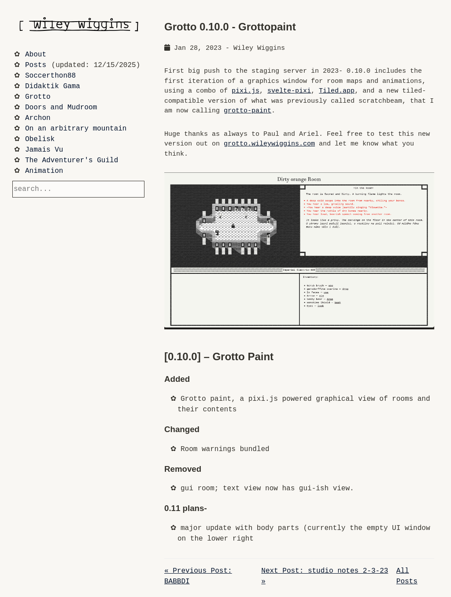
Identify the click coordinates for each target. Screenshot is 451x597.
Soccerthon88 (50, 76)
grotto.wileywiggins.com (269, 144)
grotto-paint (247, 111)
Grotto (38, 97)
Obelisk (40, 139)
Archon (38, 118)
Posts (35, 65)
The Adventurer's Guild (71, 160)
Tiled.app (337, 91)
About (35, 55)
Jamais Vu (44, 150)
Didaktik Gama (52, 86)
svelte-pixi (289, 91)
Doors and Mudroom (61, 108)
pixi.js (245, 91)
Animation (44, 171)
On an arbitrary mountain (75, 129)
